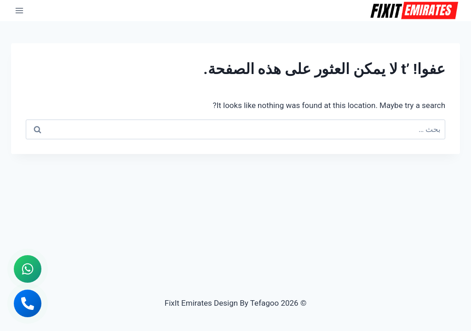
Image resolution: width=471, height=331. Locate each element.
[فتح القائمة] (19, 10)
